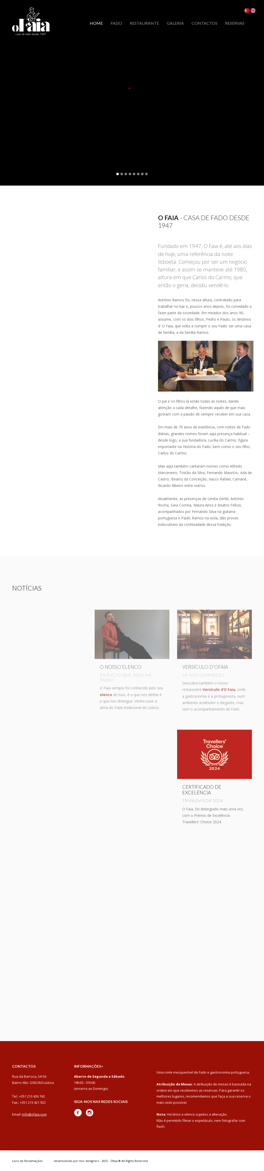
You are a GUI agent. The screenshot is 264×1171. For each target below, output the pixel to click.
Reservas (234, 23)
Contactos (204, 23)
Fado (116, 23)
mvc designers (89, 1161)
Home (96, 23)
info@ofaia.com (34, 1114)
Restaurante (144, 23)
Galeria (175, 23)
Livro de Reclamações (27, 1161)
